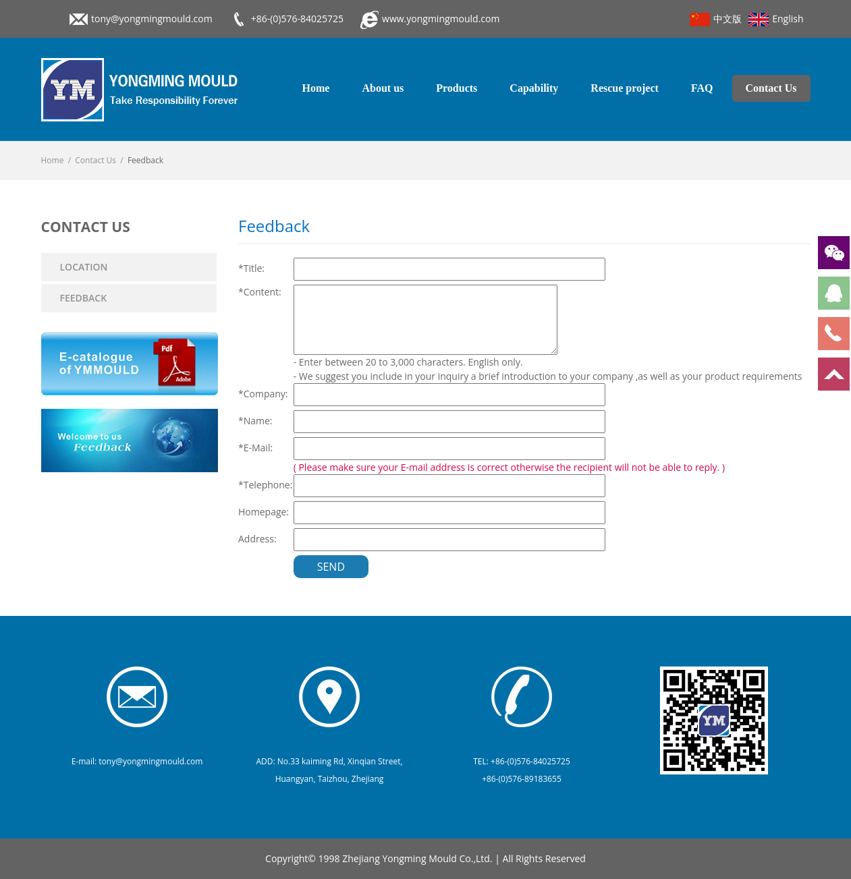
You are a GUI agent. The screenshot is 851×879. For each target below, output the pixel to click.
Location (84, 266)
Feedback (83, 297)
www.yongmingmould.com (440, 18)
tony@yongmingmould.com (152, 18)
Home (316, 88)
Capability (534, 88)
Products (456, 88)
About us (383, 88)
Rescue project (625, 88)
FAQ (702, 88)
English (775, 19)
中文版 (716, 19)
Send (331, 566)
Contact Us (771, 88)
